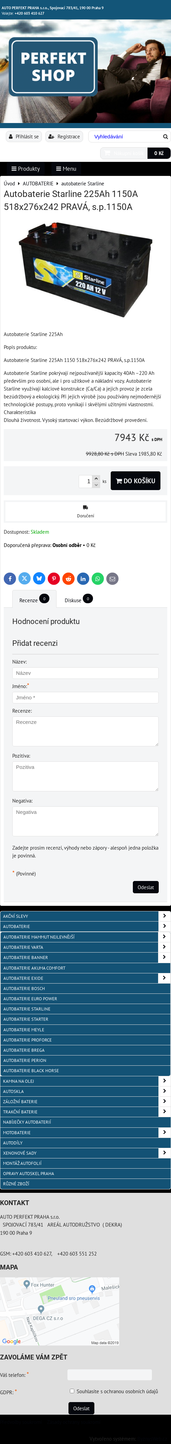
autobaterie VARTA (86, 947)
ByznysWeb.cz (152, 1438)
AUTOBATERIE (87, 926)
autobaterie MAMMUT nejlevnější (86, 937)
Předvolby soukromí (21, 1421)
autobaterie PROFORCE (27, 1040)
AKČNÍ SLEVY (87, 916)
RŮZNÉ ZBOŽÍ (16, 1184)
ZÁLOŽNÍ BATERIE (87, 1102)
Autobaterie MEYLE (23, 1030)
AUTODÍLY (12, 1143)
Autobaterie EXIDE (86, 978)
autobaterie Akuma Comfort (34, 968)
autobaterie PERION (24, 1060)
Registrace (64, 136)
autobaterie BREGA (24, 1050)
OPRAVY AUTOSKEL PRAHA (28, 1173)
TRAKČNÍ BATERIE (87, 1112)
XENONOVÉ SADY (87, 1153)
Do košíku (135, 480)
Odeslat (146, 887)
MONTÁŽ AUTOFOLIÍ (22, 1163)
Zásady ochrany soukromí (73, 1421)
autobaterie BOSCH (24, 988)
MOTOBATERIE (87, 1133)
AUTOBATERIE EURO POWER (30, 999)
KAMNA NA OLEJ (87, 1081)
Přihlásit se (24, 136)
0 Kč (159, 153)
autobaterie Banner (86, 957)
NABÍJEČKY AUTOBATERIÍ (27, 1122)
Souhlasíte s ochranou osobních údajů (117, 1391)
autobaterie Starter (25, 1019)
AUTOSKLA (87, 1091)
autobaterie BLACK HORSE (31, 1071)
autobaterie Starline (26, 1009)
